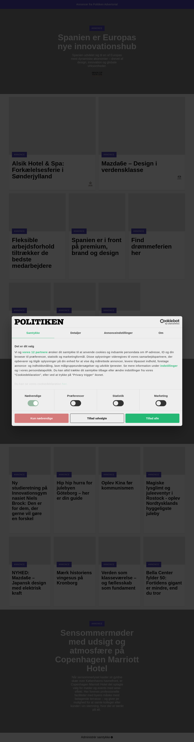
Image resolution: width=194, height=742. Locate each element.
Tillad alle (152, 418)
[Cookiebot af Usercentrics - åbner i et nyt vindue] (162, 322)
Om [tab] (161, 332)
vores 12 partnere (35, 352)
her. (64, 383)
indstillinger (169, 365)
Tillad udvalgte (97, 418)
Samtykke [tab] (33, 332)
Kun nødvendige (42, 418)
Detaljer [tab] (75, 332)
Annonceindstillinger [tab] (118, 332)
